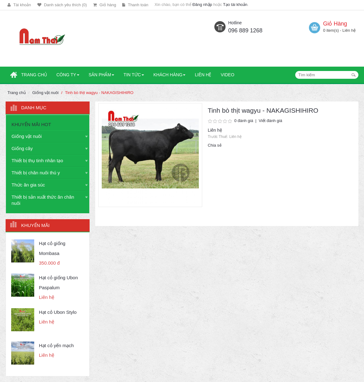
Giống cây (22, 148)
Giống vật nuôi (45, 92)
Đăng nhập (202, 4)
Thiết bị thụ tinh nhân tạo (37, 160)
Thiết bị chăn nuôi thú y (36, 172)
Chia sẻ (215, 145)
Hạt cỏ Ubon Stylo (58, 312)
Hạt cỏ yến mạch (56, 345)
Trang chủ (16, 92)
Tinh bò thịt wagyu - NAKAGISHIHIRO (99, 92)
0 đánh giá (243, 120)
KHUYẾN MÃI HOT (31, 124)
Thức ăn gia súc (28, 184)
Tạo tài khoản (235, 4)
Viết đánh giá (270, 120)
